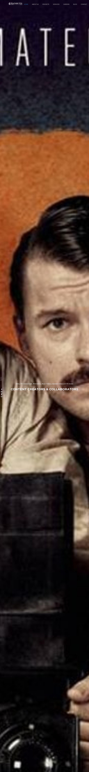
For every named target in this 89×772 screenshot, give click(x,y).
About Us (35, 4)
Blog (75, 4)
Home (26, 4)
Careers (66, 4)
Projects (45, 4)
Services (56, 4)
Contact (84, 4)
